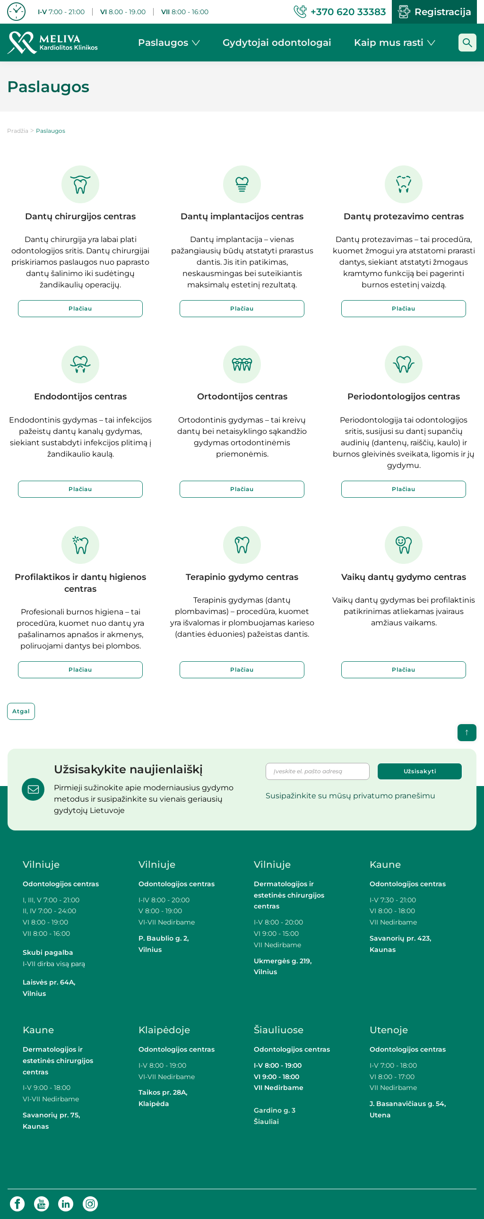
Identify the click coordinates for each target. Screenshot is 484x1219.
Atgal (21, 711)
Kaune (385, 864)
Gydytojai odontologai (277, 42)
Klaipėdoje (165, 1030)
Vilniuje (41, 864)
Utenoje (389, 1030)
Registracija (434, 11)
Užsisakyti (420, 771)
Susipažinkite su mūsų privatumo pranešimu (350, 795)
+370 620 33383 (340, 11)
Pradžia (17, 130)
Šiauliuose (278, 1030)
